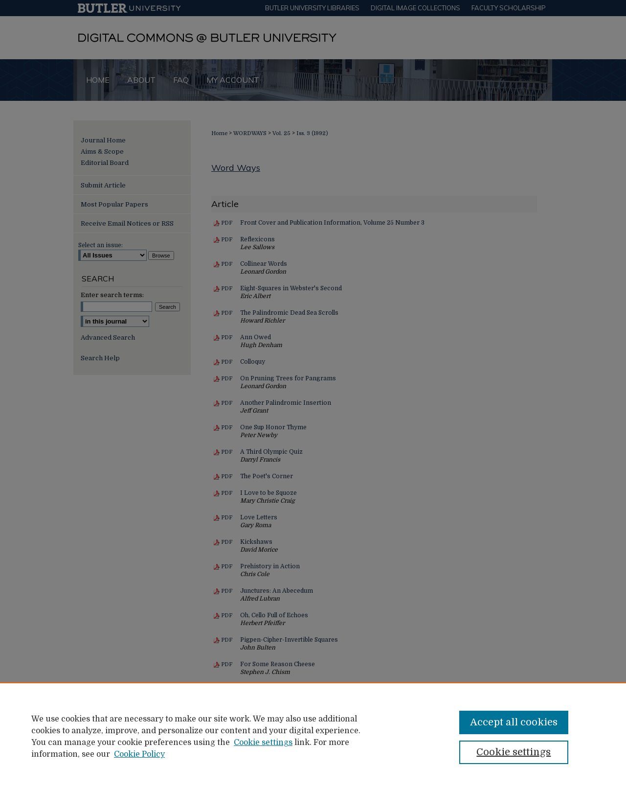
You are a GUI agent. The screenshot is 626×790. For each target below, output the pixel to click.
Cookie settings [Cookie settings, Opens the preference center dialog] (513, 752)
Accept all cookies (514, 722)
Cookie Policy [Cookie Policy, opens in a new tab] (139, 754)
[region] (313, 736)
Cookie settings (263, 742)
